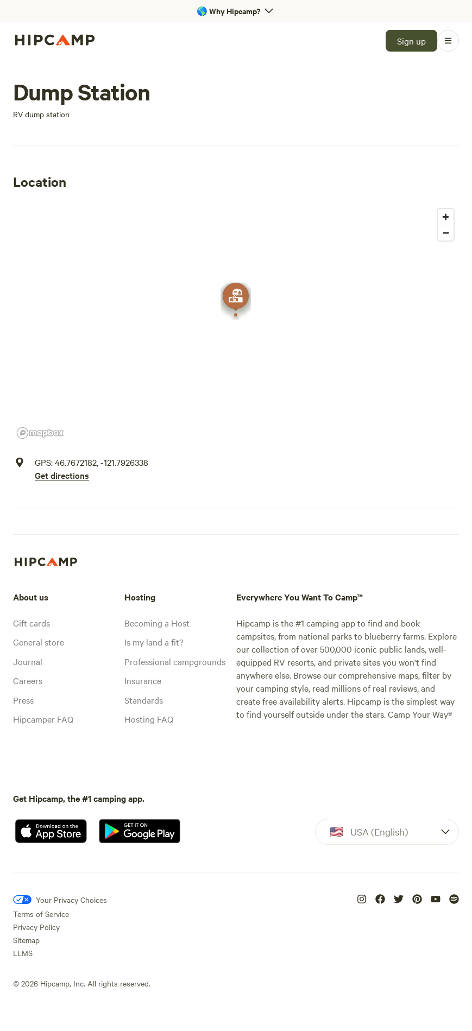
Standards (143, 700)
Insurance (142, 680)
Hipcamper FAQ (43, 719)
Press (23, 700)
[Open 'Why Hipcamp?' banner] (236, 10)
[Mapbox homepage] (40, 433)
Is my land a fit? (154, 642)
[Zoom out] (446, 233)
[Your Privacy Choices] (60, 899)
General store (38, 642)
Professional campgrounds (174, 661)
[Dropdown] (387, 832)
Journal (27, 661)
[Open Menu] (448, 40)
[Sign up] (411, 41)
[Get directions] (91, 475)
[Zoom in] (446, 217)
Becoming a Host (157, 623)
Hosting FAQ (148, 719)
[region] (236, 323)
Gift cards (31, 623)
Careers (27, 680)
